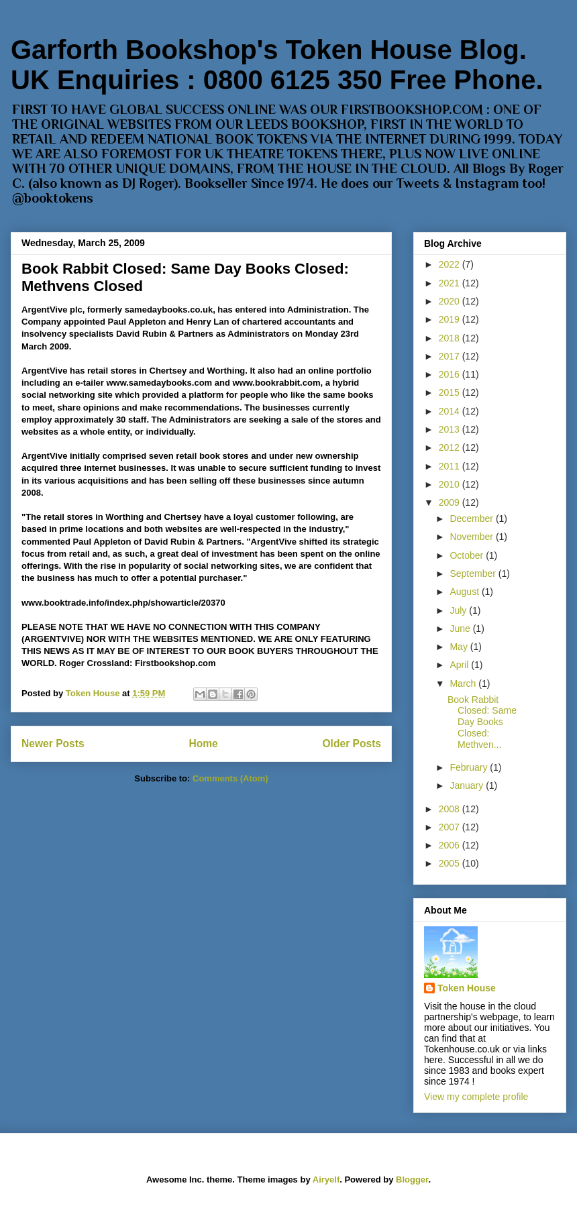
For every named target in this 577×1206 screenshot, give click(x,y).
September (474, 573)
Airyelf (326, 1179)
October (468, 555)
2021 (450, 283)
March (464, 683)
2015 (450, 392)
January (468, 785)
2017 (450, 356)
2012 (450, 447)
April (460, 664)
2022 (450, 264)
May (460, 646)
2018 (450, 338)
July (459, 610)
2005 (450, 863)
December (472, 518)
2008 (450, 809)
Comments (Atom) (230, 778)
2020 (450, 301)
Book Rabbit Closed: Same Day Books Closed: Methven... (482, 722)
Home (203, 743)
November (472, 536)
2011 (450, 466)
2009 (450, 502)
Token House (466, 988)
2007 (450, 827)
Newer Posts (53, 743)
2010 (450, 484)
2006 (450, 845)
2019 (450, 319)
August (465, 591)
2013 (450, 429)
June (461, 628)
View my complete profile (476, 1096)
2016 (450, 374)
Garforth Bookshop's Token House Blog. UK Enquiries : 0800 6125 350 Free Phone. (277, 65)
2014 (450, 411)
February (470, 767)
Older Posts (351, 743)
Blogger (412, 1179)
